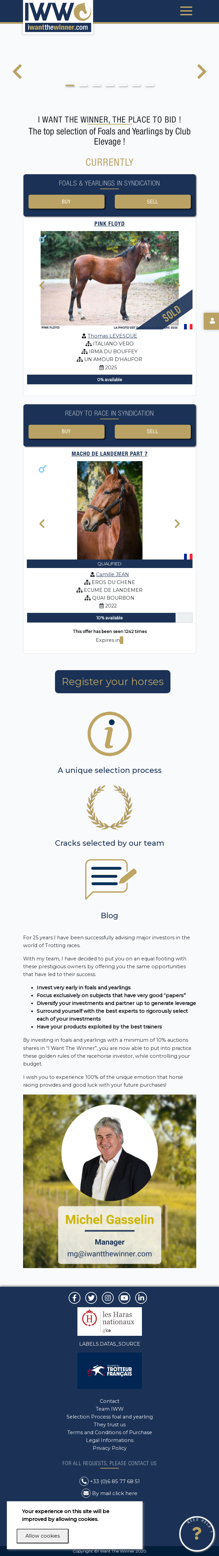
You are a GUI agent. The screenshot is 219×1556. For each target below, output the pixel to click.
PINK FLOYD (109, 224)
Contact (110, 1401)
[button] (69, 85)
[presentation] (17, 76)
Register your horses (113, 683)
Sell (152, 201)
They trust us (110, 1425)
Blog (109, 917)
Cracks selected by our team (109, 844)
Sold (171, 314)
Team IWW (110, 1409)
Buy (66, 201)
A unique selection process (110, 772)
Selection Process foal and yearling (110, 1417)
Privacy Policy (110, 1448)
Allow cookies (42, 1536)
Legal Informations (109, 1440)
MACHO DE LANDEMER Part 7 (110, 455)
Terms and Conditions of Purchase (109, 1432)
